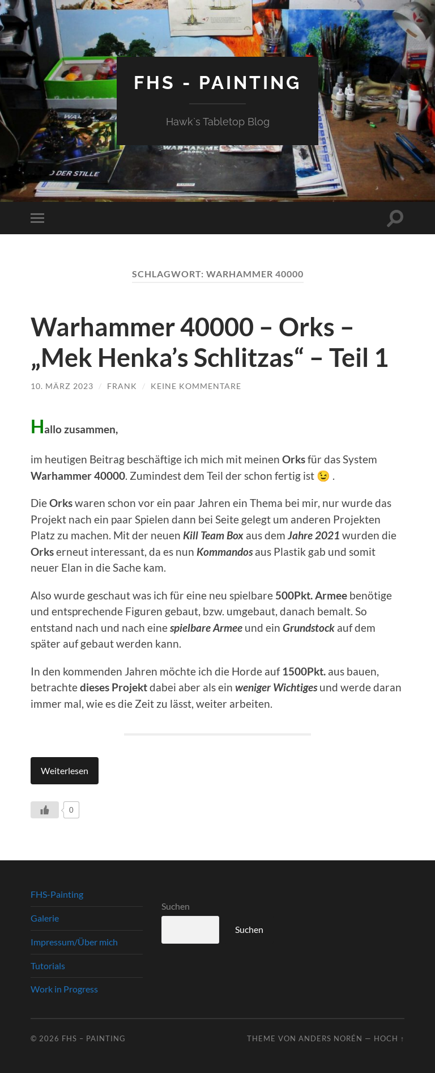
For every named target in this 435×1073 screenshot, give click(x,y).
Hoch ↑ (389, 1038)
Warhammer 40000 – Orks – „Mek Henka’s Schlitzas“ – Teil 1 (210, 342)
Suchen (175, 906)
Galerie (45, 918)
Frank (122, 386)
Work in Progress (64, 988)
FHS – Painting (94, 1038)
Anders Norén (330, 1038)
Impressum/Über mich (74, 941)
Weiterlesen (64, 770)
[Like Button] (45, 809)
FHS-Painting (57, 894)
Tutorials (48, 965)
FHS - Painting (217, 82)
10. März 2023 (62, 386)
